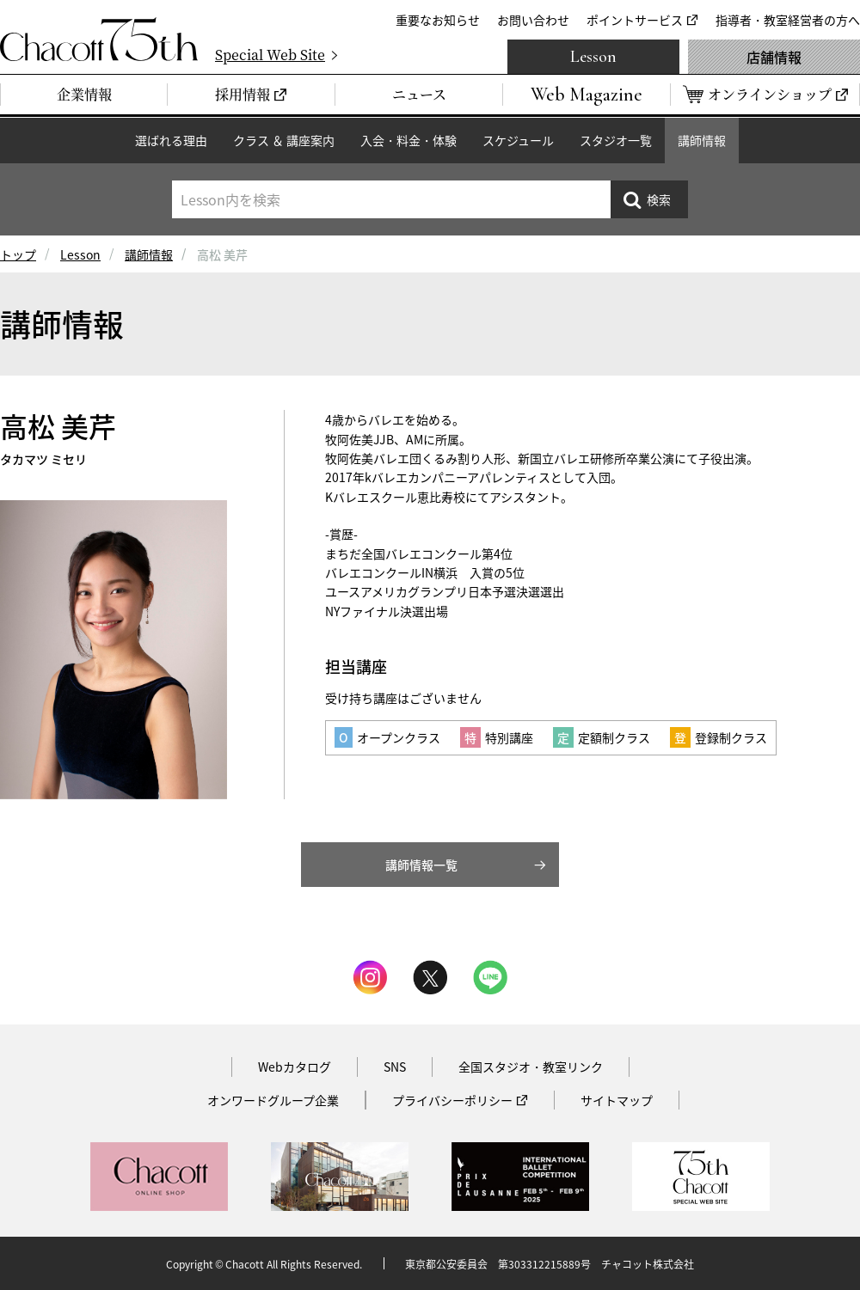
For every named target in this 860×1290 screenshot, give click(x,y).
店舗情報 (774, 56)
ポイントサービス (635, 19)
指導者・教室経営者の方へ (788, 19)
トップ (18, 254)
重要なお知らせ (438, 19)
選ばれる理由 (171, 140)
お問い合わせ (533, 19)
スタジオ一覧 (616, 140)
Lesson (593, 56)
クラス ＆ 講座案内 (284, 140)
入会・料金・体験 (408, 140)
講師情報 (702, 140)
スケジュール (518, 140)
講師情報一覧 (421, 864)
